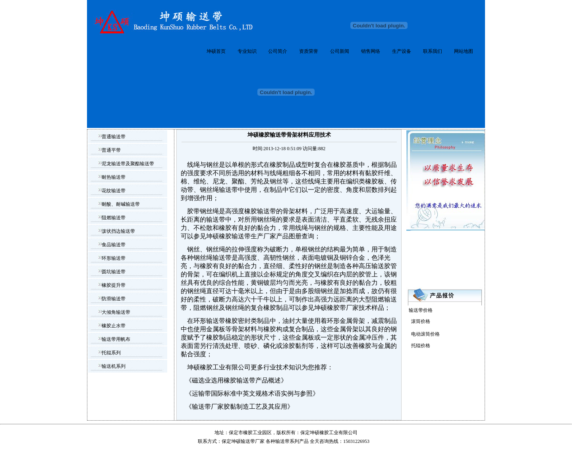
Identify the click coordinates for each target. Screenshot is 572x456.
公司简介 (277, 51)
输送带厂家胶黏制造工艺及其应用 (239, 406)
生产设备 (401, 51)
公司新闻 (339, 51)
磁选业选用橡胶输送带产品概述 (236, 380)
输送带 (282, 441)
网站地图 (463, 51)
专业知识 (247, 51)
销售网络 (370, 51)
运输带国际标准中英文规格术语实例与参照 (252, 393)
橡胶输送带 (260, 211)
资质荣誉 (308, 51)
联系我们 (432, 51)
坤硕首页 (216, 51)
